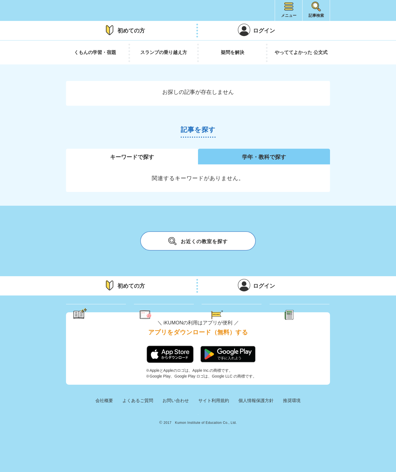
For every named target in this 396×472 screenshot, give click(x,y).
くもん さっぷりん (171, 315)
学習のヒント (101, 315)
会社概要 (104, 422)
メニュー (288, 15)
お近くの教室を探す (198, 241)
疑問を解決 (232, 52)
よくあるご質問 (137, 422)
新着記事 (306, 315)
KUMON (198, 440)
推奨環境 (292, 422)
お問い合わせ (176, 422)
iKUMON (92, 10)
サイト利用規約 (213, 422)
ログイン (264, 31)
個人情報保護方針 (256, 422)
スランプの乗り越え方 (163, 52)
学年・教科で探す (264, 157)
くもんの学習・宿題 (95, 52)
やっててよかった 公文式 (301, 52)
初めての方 (131, 31)
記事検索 (316, 15)
